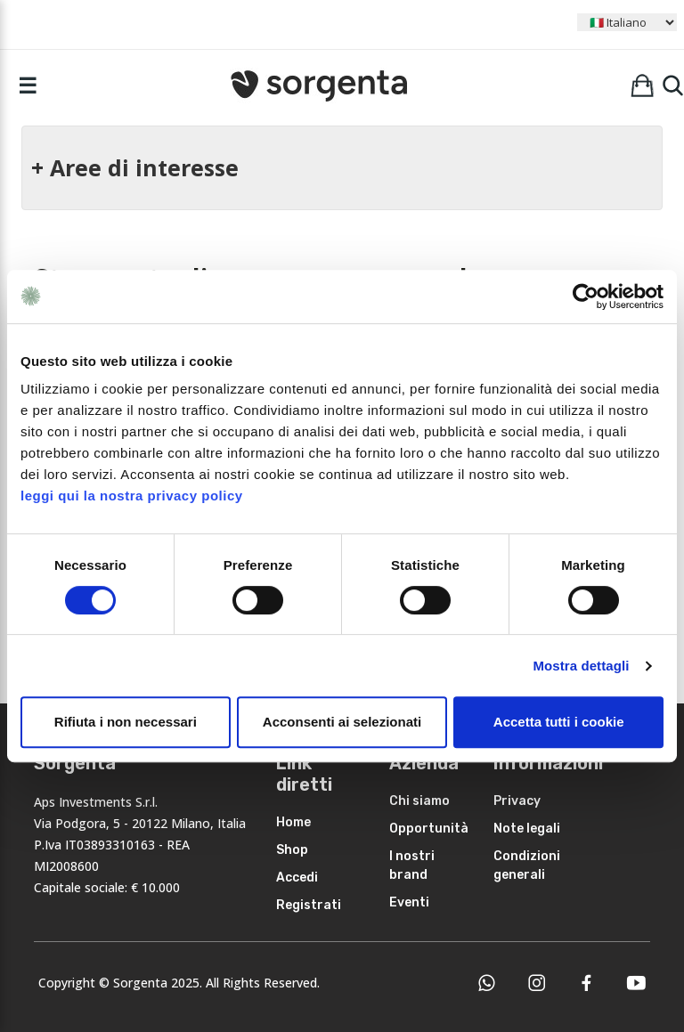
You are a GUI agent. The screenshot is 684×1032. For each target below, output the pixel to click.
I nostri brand (412, 865)
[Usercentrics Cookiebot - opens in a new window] (586, 296)
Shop (292, 849)
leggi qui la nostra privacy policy (131, 495)
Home (293, 822)
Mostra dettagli (581, 665)
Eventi (409, 902)
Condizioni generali (526, 865)
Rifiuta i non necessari (125, 721)
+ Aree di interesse (135, 167)
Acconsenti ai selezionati (342, 721)
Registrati (308, 905)
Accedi (297, 877)
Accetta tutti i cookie (558, 721)
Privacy (517, 801)
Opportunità (428, 828)
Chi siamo (419, 801)
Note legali (526, 828)
